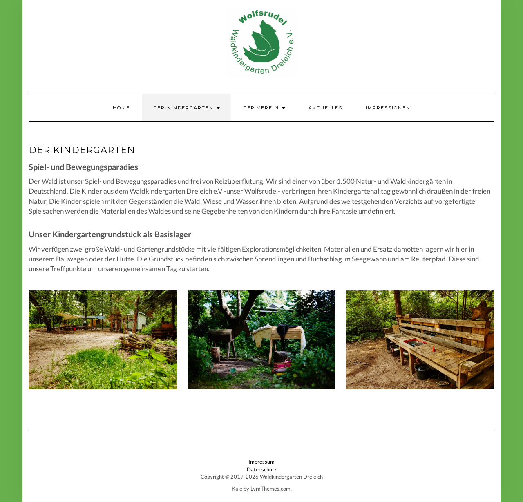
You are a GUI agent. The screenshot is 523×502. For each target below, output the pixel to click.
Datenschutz (262, 469)
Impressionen (388, 108)
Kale (237, 488)
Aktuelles (325, 108)
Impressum (261, 461)
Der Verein (264, 108)
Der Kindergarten (186, 108)
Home (121, 108)
